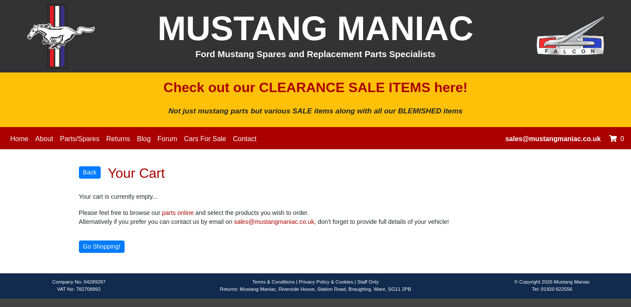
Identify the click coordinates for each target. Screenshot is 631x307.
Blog (144, 138)
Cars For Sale (205, 138)
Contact (244, 138)
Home (19, 138)
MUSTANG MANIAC (315, 28)
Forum (167, 138)
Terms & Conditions (273, 281)
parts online (178, 212)
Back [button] (89, 172)
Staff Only (367, 281)
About (44, 138)
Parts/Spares (79, 138)
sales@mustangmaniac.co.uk (553, 138)
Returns (118, 138)
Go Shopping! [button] (101, 246)
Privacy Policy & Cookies (326, 281)
